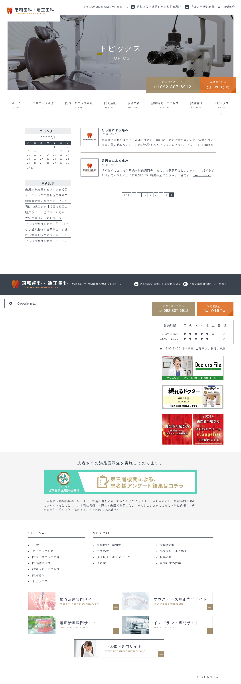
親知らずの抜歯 (170, 563)
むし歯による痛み (115, 130)
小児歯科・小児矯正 (173, 551)
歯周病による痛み (115, 160)
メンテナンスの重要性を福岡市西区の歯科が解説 (58, 195)
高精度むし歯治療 (109, 545)
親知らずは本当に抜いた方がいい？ (49, 212)
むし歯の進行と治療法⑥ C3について (51, 235)
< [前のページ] (139, 194)
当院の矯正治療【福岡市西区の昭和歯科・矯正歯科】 (61, 206)
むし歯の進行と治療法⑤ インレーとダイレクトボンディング (67, 241)
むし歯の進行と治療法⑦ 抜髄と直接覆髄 (54, 229)
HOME (36, 545)
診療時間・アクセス (46, 569)
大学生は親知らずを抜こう (43, 218)
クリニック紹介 (42, 551)
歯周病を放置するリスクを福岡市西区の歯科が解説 (60, 189)
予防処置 (103, 551)
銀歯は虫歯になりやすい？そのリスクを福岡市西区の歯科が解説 (69, 201)
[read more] (204, 145)
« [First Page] (133, 194)
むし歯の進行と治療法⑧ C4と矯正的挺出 (54, 223)
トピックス (39, 581)
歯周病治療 (167, 545)
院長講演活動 (41, 563)
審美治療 (166, 557)
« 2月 (30, 168)
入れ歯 (101, 563)
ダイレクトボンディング (113, 557)
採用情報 (38, 575)
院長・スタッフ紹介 (46, 557)
